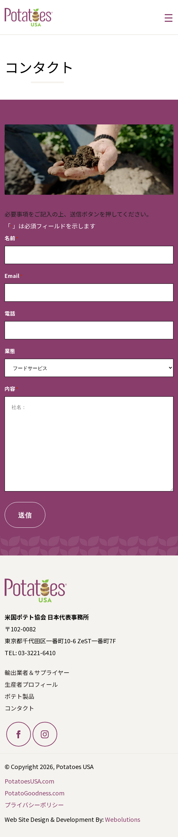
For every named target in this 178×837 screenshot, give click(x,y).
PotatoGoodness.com (34, 792)
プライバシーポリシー (34, 804)
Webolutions (122, 819)
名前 (11, 238)
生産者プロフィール (31, 684)
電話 (10, 313)
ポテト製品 (19, 696)
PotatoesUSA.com (29, 781)
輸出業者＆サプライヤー (37, 672)
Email (14, 276)
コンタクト (19, 708)
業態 (10, 351)
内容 (11, 389)
